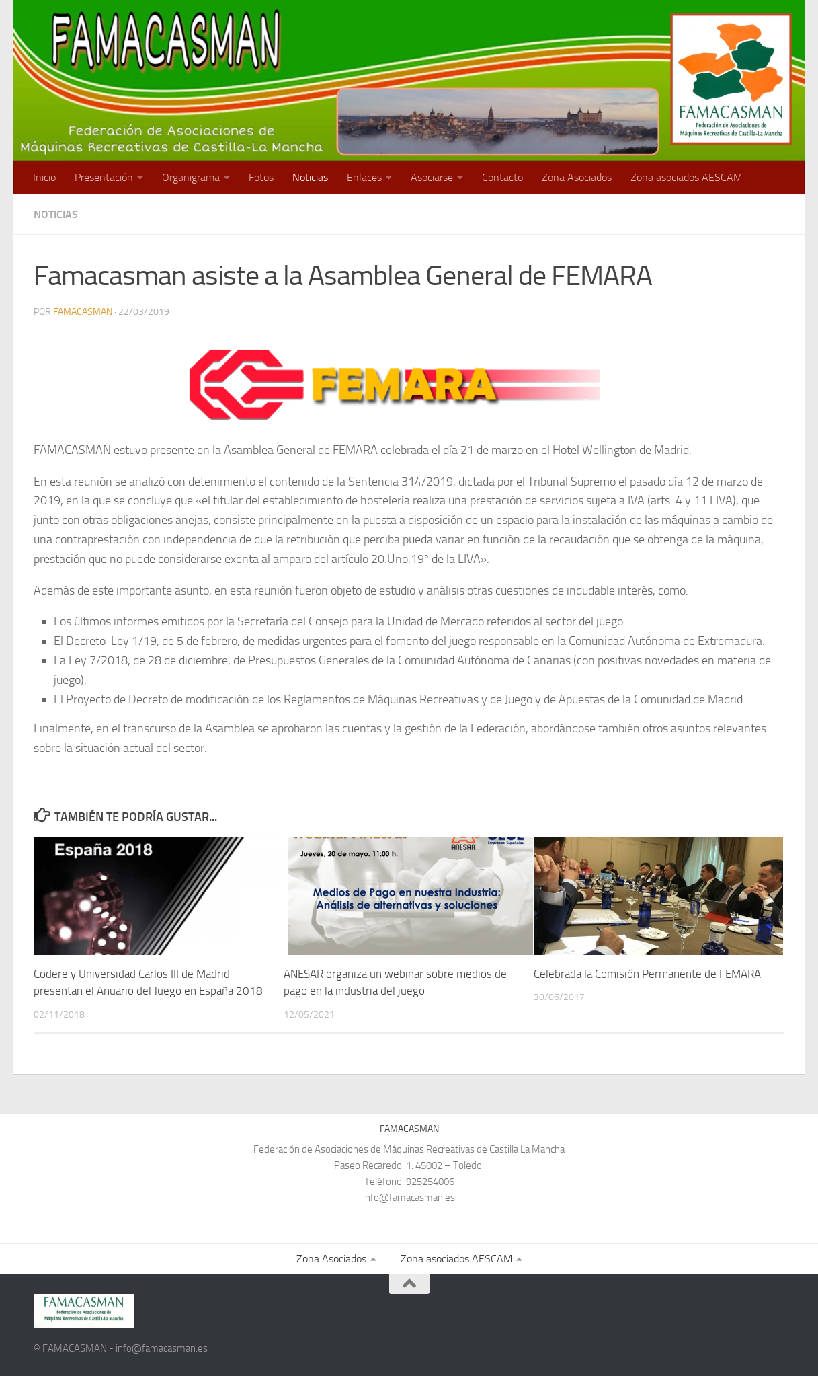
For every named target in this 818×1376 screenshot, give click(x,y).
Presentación (104, 177)
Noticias (310, 177)
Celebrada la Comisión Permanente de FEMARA (647, 974)
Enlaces (364, 177)
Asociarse (432, 177)
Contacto (502, 177)
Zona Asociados (577, 177)
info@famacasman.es (409, 1198)
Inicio (44, 177)
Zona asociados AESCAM (686, 177)
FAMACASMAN (82, 311)
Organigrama (191, 177)
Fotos (261, 177)
